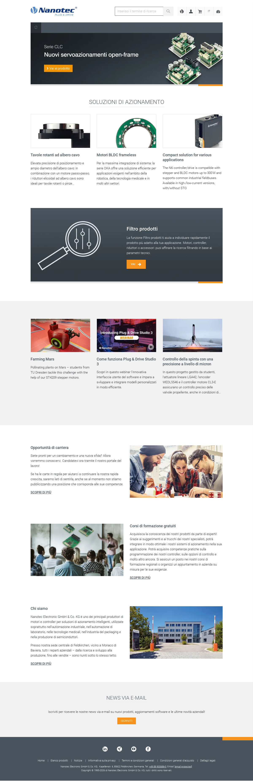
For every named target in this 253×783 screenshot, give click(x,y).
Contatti (184, 27)
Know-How (74, 27)
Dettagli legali (207, 762)
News (116, 27)
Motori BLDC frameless (116, 155)
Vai (137, 265)
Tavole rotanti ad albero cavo (55, 155)
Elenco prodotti (59, 762)
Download (98, 27)
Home (41, 762)
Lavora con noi (158, 27)
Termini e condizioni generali (138, 762)
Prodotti (52, 27)
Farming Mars (42, 361)
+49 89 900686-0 (157, 769)
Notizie (78, 762)
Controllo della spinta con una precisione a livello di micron (188, 363)
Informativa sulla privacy (102, 762)
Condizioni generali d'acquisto (177, 762)
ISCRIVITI (126, 723)
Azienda (132, 27)
